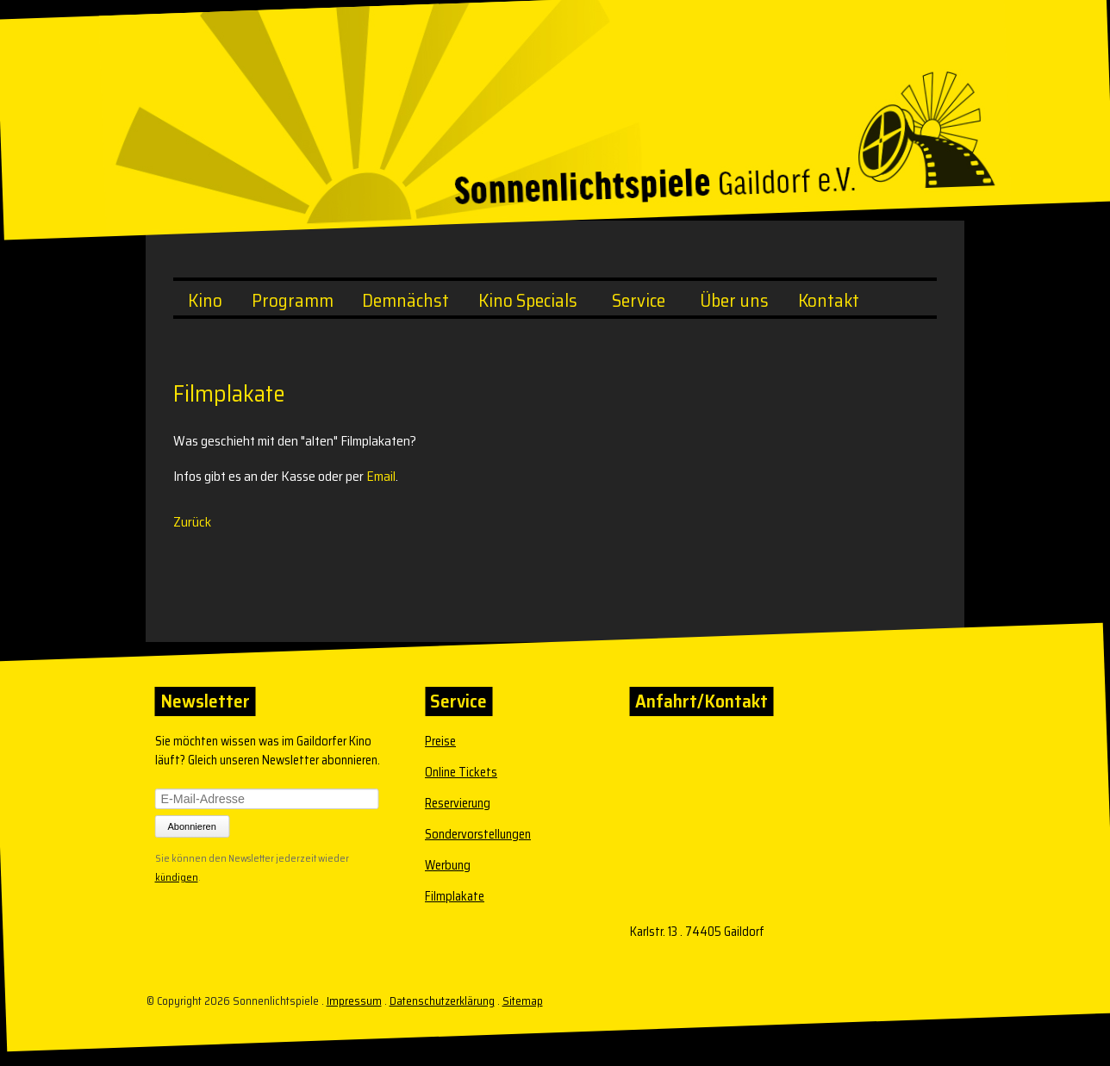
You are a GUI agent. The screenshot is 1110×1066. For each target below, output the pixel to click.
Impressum (354, 1001)
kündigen (176, 875)
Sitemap (522, 1001)
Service (638, 300)
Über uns (734, 300)
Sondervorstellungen (478, 834)
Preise (440, 741)
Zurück (192, 522)
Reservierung (457, 803)
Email (381, 476)
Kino (205, 300)
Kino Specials (527, 300)
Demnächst (405, 300)
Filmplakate (454, 896)
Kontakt (828, 300)
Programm (293, 300)
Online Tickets (461, 772)
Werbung (448, 865)
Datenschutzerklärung (442, 1001)
